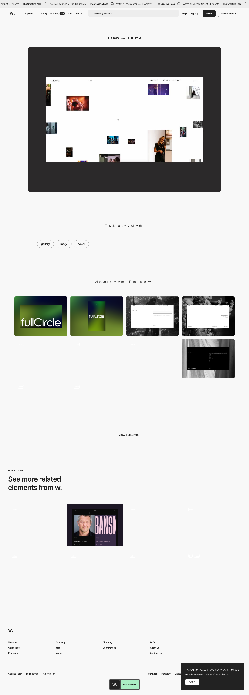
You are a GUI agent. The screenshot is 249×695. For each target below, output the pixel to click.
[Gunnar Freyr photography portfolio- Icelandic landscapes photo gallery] (213, 524)
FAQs (152, 642)
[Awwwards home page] (115, 684)
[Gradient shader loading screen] (96, 401)
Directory (42, 13)
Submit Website (228, 13)
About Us (154, 647)
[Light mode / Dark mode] (40, 401)
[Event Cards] (95, 525)
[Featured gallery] (213, 571)
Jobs (70, 13)
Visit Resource (129, 684)
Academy (57, 13)
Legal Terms (32, 673)
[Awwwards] (12, 13)
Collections (14, 647)
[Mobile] (96, 316)
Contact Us (156, 653)
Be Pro (209, 13)
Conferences (109, 647)
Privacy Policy (48, 673)
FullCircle (134, 38)
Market (79, 13)
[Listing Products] (95, 571)
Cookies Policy (15, 673)
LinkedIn (179, 673)
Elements (13, 653)
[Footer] (208, 316)
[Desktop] (40, 316)
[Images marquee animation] (96, 358)
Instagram (166, 673)
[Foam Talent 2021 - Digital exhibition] (36, 524)
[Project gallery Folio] (154, 525)
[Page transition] (152, 358)
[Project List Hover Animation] (154, 571)
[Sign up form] (152, 316)
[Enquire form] (208, 358)
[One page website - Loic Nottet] (36, 570)
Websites (13, 642)
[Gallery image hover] (40, 358)
